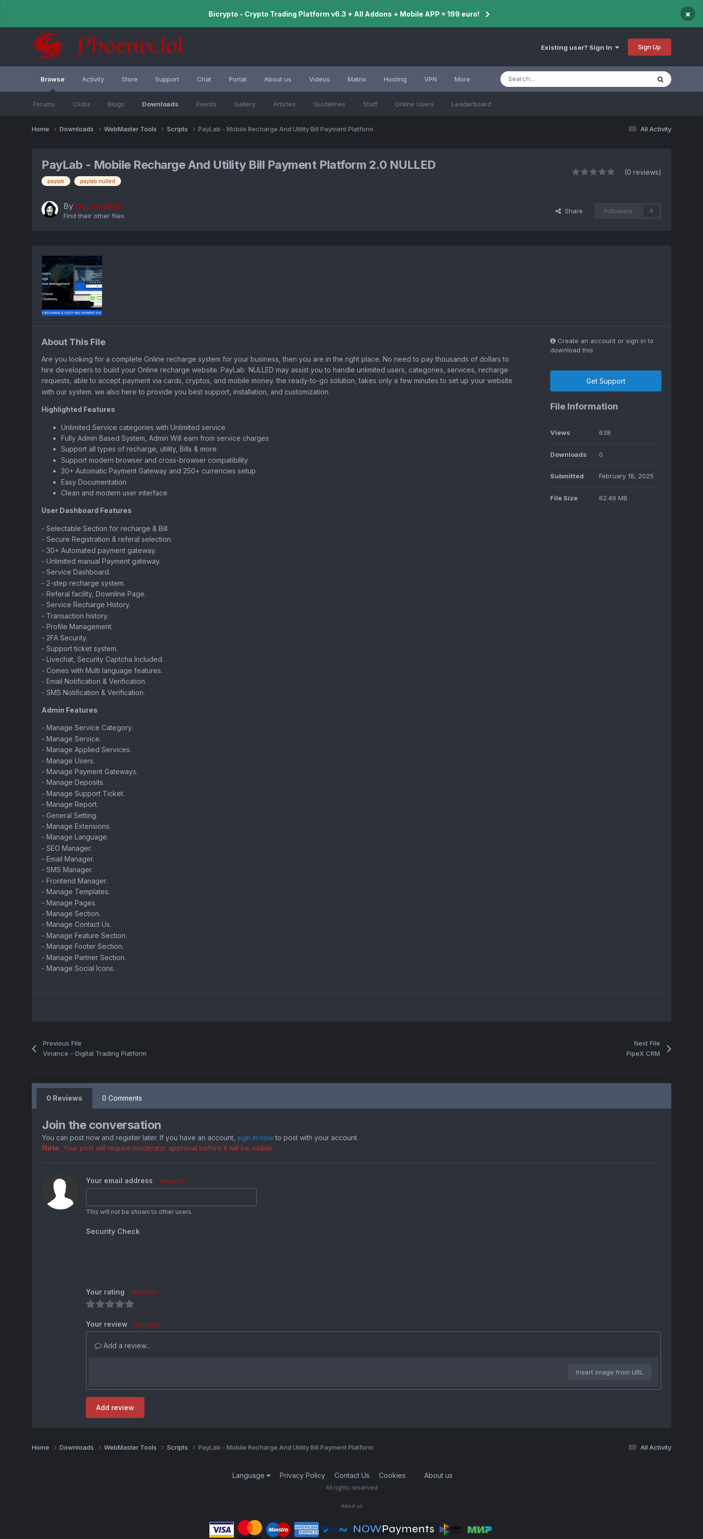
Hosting (395, 79)
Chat (204, 79)
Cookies (392, 1475)
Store (130, 79)
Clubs (81, 104)
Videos (319, 79)
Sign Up (649, 47)
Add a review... (122, 1345)
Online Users (414, 104)
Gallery (244, 104)
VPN (430, 79)
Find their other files (93, 216)
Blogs (116, 104)
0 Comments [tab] (122, 1098)
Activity (93, 79)
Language (251, 1475)
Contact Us (352, 1475)
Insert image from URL (609, 1372)
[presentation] (160, 1258)
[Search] (553, 79)
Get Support (605, 381)
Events (206, 104)
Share (569, 211)
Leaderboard (471, 104)
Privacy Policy (302, 1475)
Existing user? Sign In (580, 47)
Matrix (357, 79)
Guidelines (329, 104)
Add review (115, 1407)
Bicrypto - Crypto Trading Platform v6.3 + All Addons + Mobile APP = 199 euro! (343, 14)
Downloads (160, 104)
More (462, 79)
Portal (238, 79)
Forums (44, 104)
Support (167, 79)
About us (277, 79)
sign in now (255, 1137)
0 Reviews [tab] (64, 1098)
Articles (284, 104)
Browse (52, 83)
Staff (370, 104)
